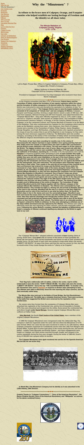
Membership (5, 16)
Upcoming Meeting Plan (8, 23)
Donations (4, 43)
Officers (3, 18)
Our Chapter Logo (6, 9)
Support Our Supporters (8, 41)
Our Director (5, 14)
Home (3, 3)
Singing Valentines (7, 46)
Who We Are (5, 5)
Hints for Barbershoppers (9, 37)
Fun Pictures (5, 39)
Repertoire (4, 12)
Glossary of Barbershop (8, 36)
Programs (4, 10)
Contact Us (4, 44)
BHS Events (5, 32)
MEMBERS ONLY (7, 48)
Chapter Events (5, 30)
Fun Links (4, 34)
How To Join (5, 21)
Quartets (3, 28)
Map (2, 25)
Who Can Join (5, 19)
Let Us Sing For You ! (8, 27)
